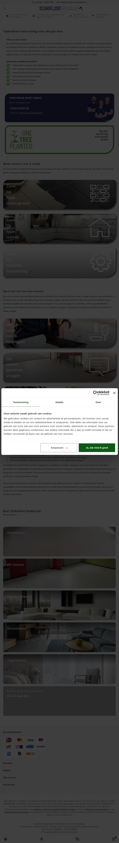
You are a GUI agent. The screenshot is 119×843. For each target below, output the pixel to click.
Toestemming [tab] (21, 402)
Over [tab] (98, 402)
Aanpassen (59, 447)
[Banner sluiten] (114, 393)
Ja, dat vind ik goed (97, 447)
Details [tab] (60, 402)
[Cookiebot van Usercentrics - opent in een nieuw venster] (95, 392)
